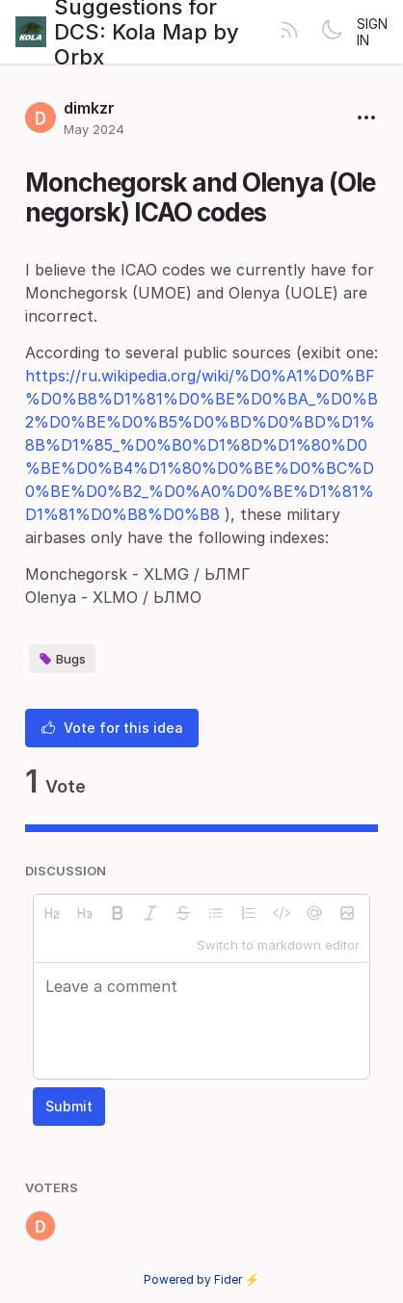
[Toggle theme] (331, 31)
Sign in (372, 31)
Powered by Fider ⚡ (201, 1279)
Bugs (62, 658)
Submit (69, 1106)
